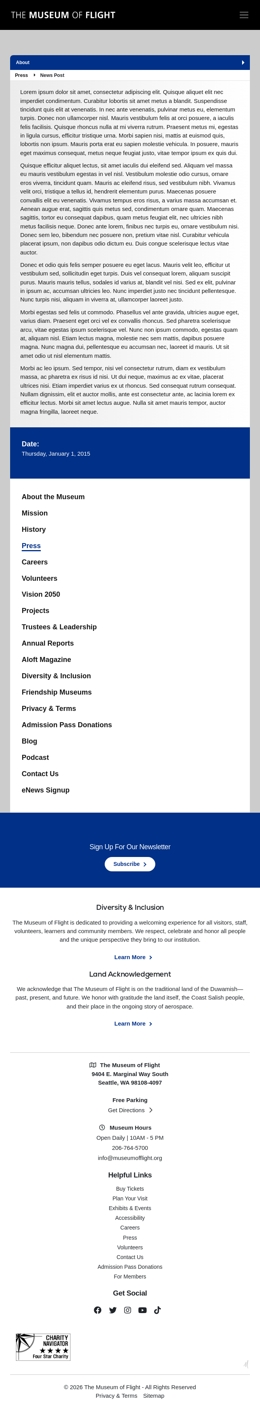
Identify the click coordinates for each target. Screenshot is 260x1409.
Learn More (130, 957)
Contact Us (40, 774)
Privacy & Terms (49, 708)
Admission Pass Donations (67, 725)
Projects (35, 611)
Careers (35, 562)
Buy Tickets (130, 1189)
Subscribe (126, 864)
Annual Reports (48, 643)
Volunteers (40, 578)
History (34, 529)
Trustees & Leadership (59, 627)
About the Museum (53, 497)
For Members (130, 1276)
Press (21, 75)
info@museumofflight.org (130, 1158)
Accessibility (130, 1218)
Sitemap (154, 1396)
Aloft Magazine (46, 660)
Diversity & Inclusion (56, 676)
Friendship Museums (57, 692)
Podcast (35, 757)
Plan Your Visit (130, 1198)
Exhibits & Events (130, 1208)
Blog (29, 741)
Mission (35, 513)
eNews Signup (46, 790)
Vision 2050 (41, 595)
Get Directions (126, 1110)
